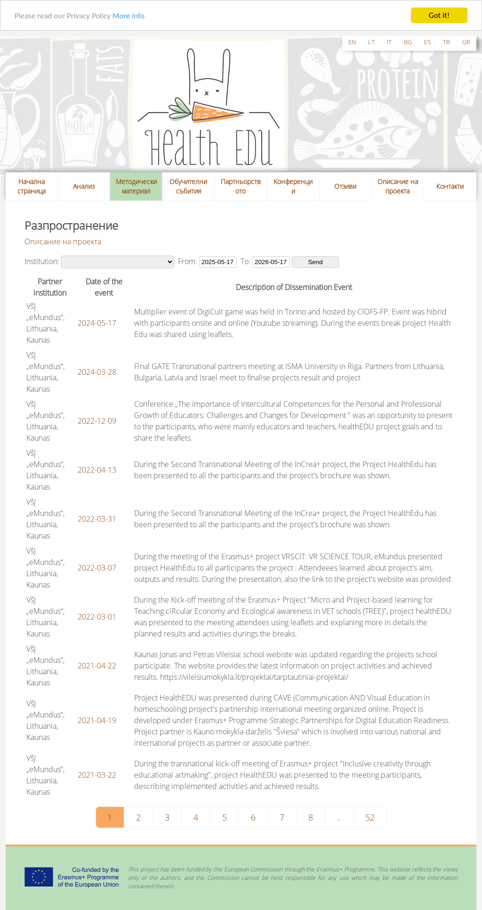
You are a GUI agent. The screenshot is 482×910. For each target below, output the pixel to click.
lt (371, 42)
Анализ (84, 186)
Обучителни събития (188, 186)
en (352, 42)
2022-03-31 (97, 518)
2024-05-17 (97, 322)
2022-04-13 (97, 469)
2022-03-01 (97, 616)
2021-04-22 (97, 665)
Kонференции (293, 186)
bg (408, 42)
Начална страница (31, 186)
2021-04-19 (97, 720)
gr (466, 42)
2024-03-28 (97, 371)
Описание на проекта (398, 186)
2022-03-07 (97, 567)
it (389, 42)
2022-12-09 (97, 420)
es (427, 42)
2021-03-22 (97, 774)
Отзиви (345, 186)
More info (128, 15)
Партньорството (241, 186)
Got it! (439, 15)
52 (370, 816)
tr (446, 42)
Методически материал (136, 186)
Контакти (450, 186)
